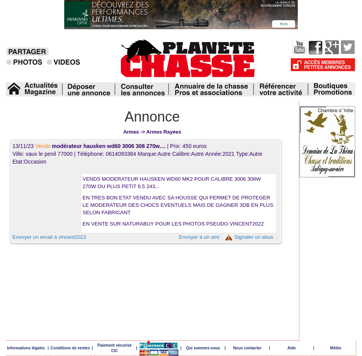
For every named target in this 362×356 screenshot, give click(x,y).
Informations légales (26, 348)
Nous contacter (247, 348)
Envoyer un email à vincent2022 (49, 237)
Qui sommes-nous (203, 348)
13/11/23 (89, 146)
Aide (291, 348)
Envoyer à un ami (199, 237)
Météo (335, 348)
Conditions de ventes (70, 348)
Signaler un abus (253, 237)
